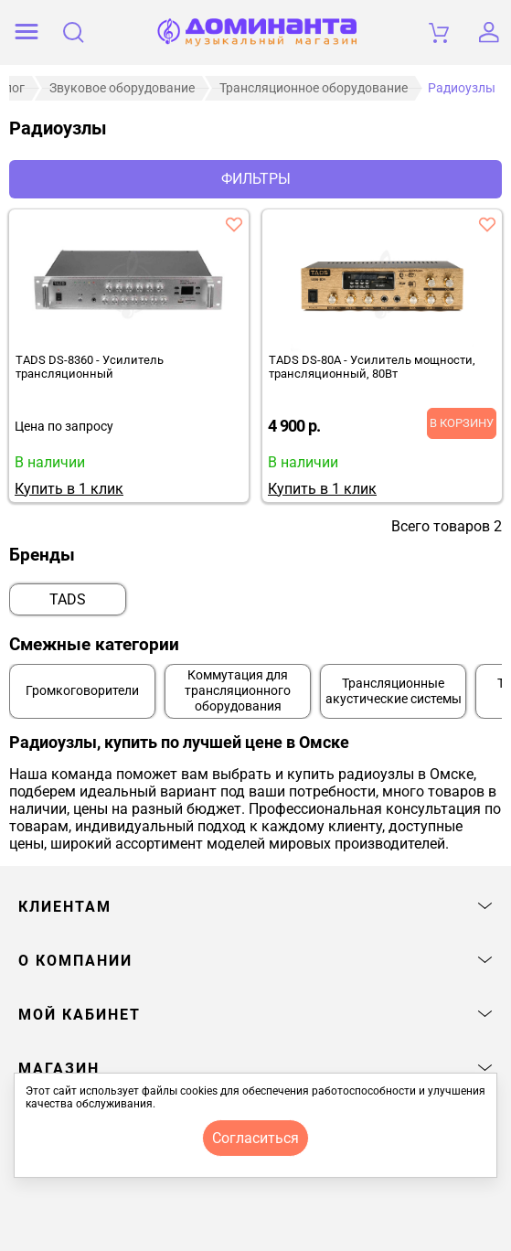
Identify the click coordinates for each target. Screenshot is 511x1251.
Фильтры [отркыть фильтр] (256, 178)
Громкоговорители (82, 691)
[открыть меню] (26, 32)
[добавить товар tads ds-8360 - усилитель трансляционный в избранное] (234, 224)
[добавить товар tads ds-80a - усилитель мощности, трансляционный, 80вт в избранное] (487, 224)
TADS (67, 599)
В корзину (462, 423)
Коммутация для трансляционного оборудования (238, 691)
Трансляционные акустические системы (393, 691)
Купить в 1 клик (69, 488)
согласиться (255, 1138)
